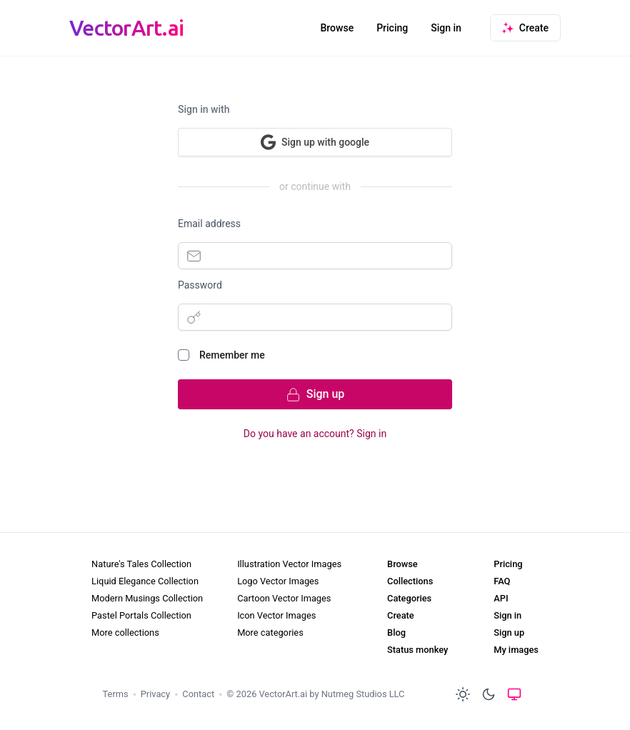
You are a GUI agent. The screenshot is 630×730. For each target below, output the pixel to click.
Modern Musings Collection (147, 598)
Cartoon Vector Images (284, 598)
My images (516, 649)
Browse (337, 28)
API (501, 598)
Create (400, 615)
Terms (116, 694)
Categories (409, 598)
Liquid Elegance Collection (145, 581)
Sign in (446, 28)
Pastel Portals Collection (141, 615)
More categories (270, 632)
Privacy (155, 694)
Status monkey (417, 649)
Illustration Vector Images (289, 564)
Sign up (509, 632)
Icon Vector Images (276, 615)
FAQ (502, 581)
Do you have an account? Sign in (315, 433)
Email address (209, 223)
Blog (396, 632)
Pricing (392, 28)
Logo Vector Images (278, 581)
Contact (198, 694)
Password (200, 285)
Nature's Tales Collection (141, 564)
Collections (410, 581)
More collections (125, 632)
